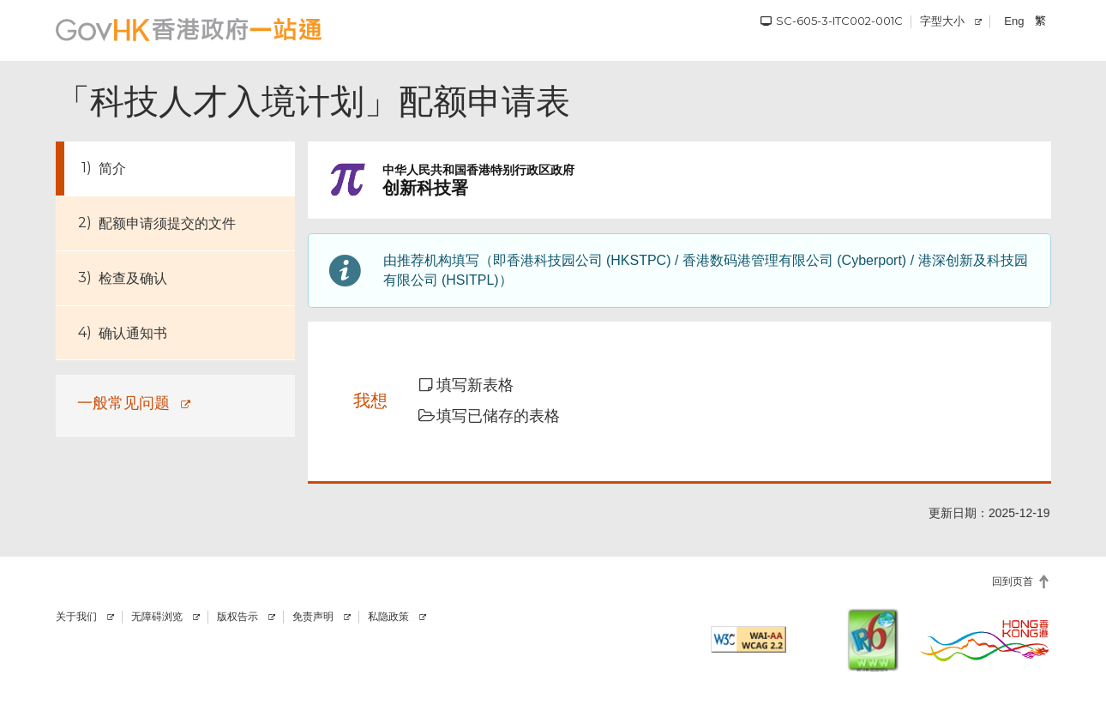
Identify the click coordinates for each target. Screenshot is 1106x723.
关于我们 (76, 617)
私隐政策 (388, 617)
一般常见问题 (123, 403)
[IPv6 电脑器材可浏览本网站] (872, 640)
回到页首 (1012, 581)
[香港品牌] (985, 639)
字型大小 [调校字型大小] (942, 20)
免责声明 (313, 617)
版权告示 (237, 617)
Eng (1014, 21)
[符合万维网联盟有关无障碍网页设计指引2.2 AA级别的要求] (749, 639)
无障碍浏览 (157, 617)
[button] (478, 386)
